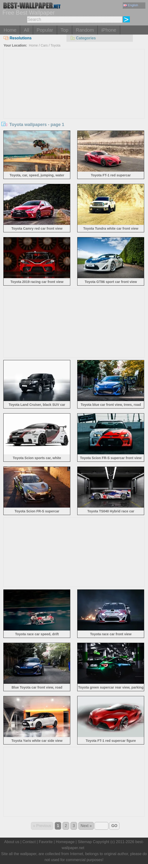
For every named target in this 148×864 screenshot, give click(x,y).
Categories (83, 38)
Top (64, 30)
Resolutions (18, 38)
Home (10, 30)
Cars (44, 45)
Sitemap (85, 842)
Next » (86, 826)
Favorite (46, 842)
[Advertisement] (74, 85)
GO (114, 826)
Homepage (65, 842)
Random (85, 30)
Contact (29, 842)
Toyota (55, 45)
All (26, 30)
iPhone (108, 30)
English (130, 5)
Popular (45, 30)
